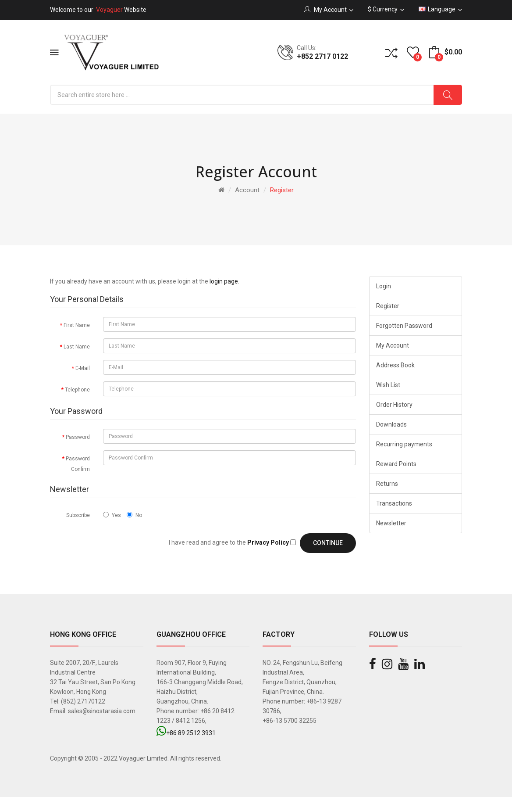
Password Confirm (78, 464)
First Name (77, 325)
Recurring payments (404, 444)
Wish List (388, 384)
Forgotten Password (404, 325)
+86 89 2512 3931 (186, 732)
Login (383, 286)
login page (224, 281)
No (134, 515)
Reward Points (396, 463)
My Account (392, 345)
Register (282, 190)
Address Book (395, 365)
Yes (112, 515)
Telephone (77, 390)
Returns (387, 483)
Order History (394, 404)
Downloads (391, 424)
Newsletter (391, 523)
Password (78, 437)
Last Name (77, 347)
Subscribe (78, 515)
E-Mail (82, 368)
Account (247, 190)
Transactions (394, 503)
